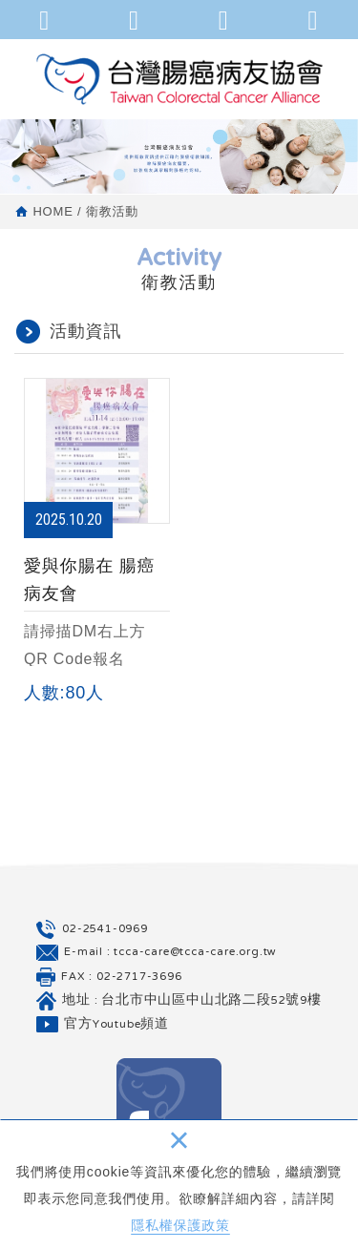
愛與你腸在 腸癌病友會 (96, 544)
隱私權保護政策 (180, 1225)
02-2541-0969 (105, 929)
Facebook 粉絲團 (168, 1110)
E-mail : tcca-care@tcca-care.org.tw (170, 952)
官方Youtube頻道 (116, 1024)
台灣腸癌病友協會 (179, 79)
